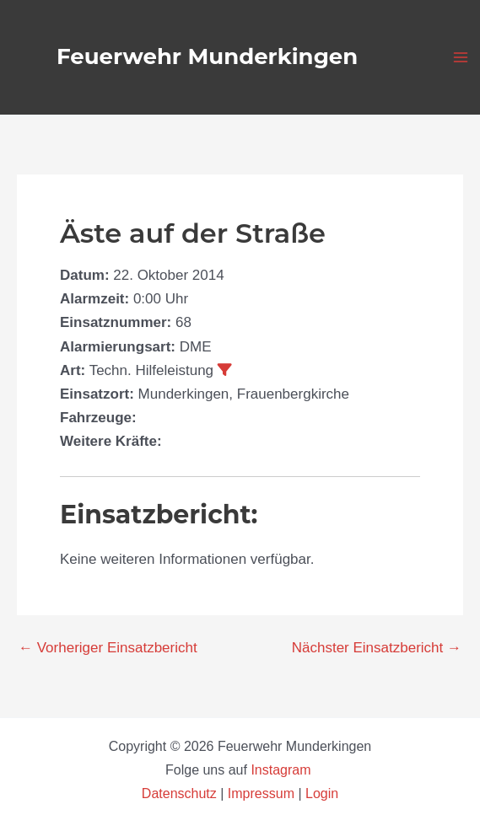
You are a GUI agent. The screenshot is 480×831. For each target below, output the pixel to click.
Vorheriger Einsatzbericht (108, 648)
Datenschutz (181, 793)
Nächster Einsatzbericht (376, 648)
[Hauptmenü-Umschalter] (461, 57)
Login (321, 793)
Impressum (261, 793)
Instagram (283, 770)
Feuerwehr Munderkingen (207, 56)
